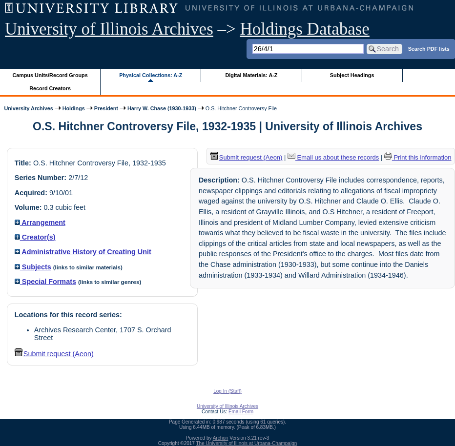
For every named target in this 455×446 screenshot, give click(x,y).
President (106, 108)
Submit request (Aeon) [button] (54, 354)
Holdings (73, 108)
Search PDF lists (429, 48)
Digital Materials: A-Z (251, 75)
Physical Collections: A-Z (150, 75)
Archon (220, 438)
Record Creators (50, 88)
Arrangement (40, 222)
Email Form (240, 411)
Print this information (418, 157)
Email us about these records (333, 157)
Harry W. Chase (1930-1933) (161, 108)
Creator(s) (35, 237)
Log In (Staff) (227, 391)
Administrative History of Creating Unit (83, 252)
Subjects (33, 267)
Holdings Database (305, 29)
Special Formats (45, 281)
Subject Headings (352, 75)
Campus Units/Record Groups (50, 75)
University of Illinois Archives (109, 29)
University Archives (28, 108)
